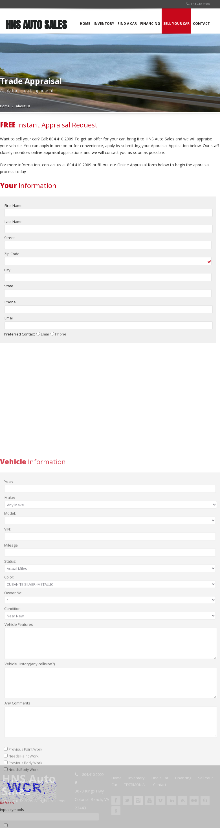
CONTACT (201, 23)
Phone (60, 337)
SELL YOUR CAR (176, 23)
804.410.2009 (198, 4)
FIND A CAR (127, 23)
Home (5, 106)
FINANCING (150, 23)
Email (45, 337)
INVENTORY (104, 23)
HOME (85, 23)
